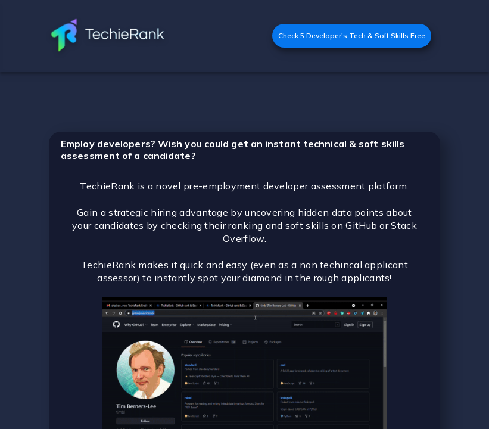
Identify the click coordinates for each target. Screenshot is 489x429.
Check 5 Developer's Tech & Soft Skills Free (351, 35)
